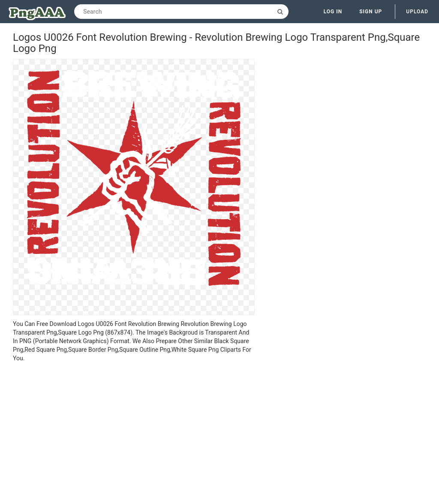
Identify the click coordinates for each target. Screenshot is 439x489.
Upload (417, 12)
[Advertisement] (134, 427)
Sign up (370, 12)
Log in (333, 12)
